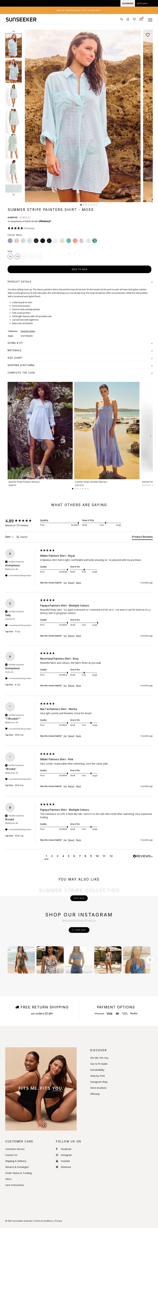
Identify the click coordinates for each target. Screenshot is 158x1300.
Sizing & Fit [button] (80, 343)
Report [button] (71, 582)
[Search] (28, 537)
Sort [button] (9, 536)
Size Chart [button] (80, 358)
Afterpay (95, 1166)
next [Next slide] (13, 194)
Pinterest (63, 1239)
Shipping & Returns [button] (80, 365)
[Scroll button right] (150, 1032)
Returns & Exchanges (17, 1239)
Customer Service (15, 1221)
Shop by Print (97, 1148)
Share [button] (78, 582)
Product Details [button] (80, 281)
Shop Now (79, 934)
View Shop (80, 1002)
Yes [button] (65, 582)
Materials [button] (80, 350)
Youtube (63, 1233)
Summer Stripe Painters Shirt (24, 482)
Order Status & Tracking (18, 1245)
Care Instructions (14, 1257)
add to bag (79, 269)
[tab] (79, 10)
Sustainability (97, 1142)
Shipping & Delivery (15, 1233)
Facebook (63, 1221)
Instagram (64, 1227)
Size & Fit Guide (98, 1136)
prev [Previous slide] (13, 31)
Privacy (58, 1292)
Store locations (98, 1160)
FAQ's (8, 1251)
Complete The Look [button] (80, 372)
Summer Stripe (28, 331)
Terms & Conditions (43, 1292)
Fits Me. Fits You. (99, 1130)
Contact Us (11, 1227)
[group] (22, 521)
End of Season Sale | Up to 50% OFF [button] (79, 10)
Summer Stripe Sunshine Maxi (91, 482)
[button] (28, 116)
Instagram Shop (99, 1154)
